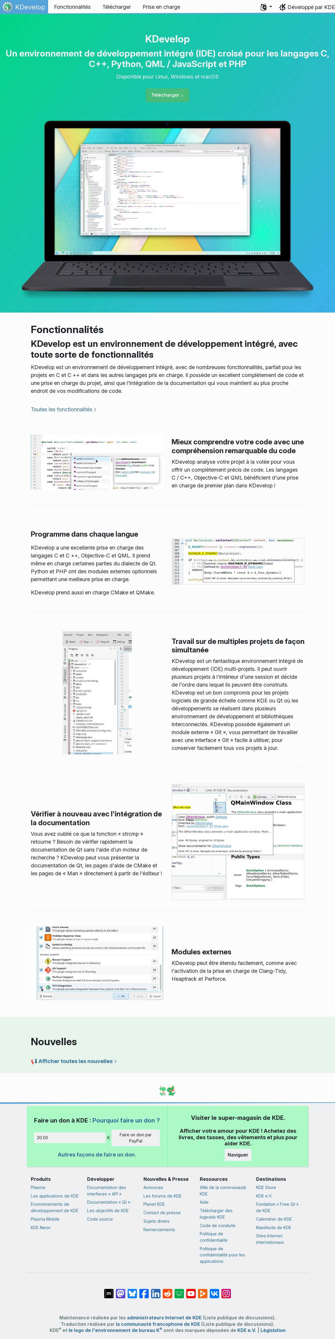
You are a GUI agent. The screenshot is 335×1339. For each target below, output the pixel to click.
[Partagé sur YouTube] (191, 1290)
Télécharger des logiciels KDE (216, 1213)
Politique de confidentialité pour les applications (222, 1255)
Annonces (153, 1187)
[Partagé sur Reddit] (167, 1290)
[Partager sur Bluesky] (132, 1290)
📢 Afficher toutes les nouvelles (72, 1061)
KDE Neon (40, 1227)
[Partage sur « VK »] (214, 1290)
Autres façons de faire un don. (97, 1155)
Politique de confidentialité (214, 1237)
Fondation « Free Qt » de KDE (277, 1207)
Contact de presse (162, 1212)
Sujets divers (156, 1221)
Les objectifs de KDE (108, 1210)
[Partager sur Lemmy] (179, 1290)
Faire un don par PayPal (136, 1138)
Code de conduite (218, 1225)
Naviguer (238, 1155)
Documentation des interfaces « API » (106, 1190)
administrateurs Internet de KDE (164, 1318)
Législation (273, 1330)
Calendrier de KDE (274, 1219)
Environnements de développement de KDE (54, 1207)
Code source (100, 1219)
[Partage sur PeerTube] (202, 1290)
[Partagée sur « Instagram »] (226, 1290)
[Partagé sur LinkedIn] (155, 1290)
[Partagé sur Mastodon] (120, 1290)
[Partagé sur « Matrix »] (109, 1290)
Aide (204, 1202)
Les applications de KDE (55, 1195)
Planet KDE (154, 1204)
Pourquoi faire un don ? (126, 1120)
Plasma (38, 1187)
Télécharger (165, 95)
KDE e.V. (264, 1195)
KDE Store (266, 1187)
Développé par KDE (311, 7)
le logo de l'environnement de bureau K (115, 1330)
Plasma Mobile (45, 1219)
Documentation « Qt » (108, 1202)
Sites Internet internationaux (270, 1239)
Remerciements (159, 1229)
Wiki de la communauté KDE (223, 1190)
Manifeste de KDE (273, 1227)
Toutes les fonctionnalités (61, 409)
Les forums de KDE (162, 1195)
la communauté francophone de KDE (158, 1324)
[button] (266, 7)
